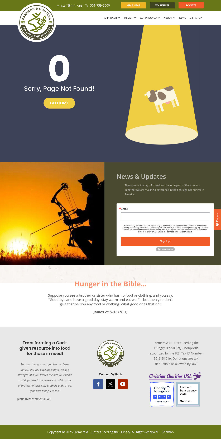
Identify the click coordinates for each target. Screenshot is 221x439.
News (182, 18)
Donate (217, 219)
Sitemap (168, 432)
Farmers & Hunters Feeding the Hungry (101, 432)
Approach (110, 18)
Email (124, 209)
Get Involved (148, 18)
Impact (128, 18)
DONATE (191, 5)
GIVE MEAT (133, 5)
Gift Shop (196, 18)
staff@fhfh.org (69, 5)
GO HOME (59, 103)
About (168, 18)
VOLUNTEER (162, 5)
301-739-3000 (97, 5)
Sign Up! (165, 241)
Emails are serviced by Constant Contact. (174, 232)
